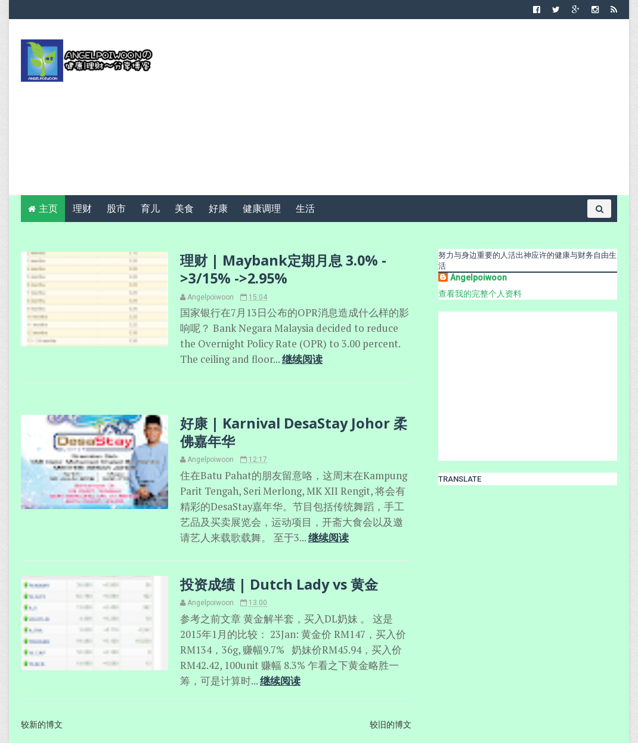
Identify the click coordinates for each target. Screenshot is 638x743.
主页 (48, 208)
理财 (82, 208)
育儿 (150, 208)
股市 (116, 208)
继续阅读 (302, 359)
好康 (218, 208)
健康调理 (262, 208)
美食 (184, 208)
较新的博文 (42, 724)
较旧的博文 (390, 724)
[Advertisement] (399, 111)
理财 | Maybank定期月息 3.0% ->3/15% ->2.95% (283, 269)
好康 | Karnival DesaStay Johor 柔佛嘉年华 (293, 432)
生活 (305, 208)
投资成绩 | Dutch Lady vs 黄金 (279, 584)
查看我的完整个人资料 (480, 293)
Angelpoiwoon (478, 277)
